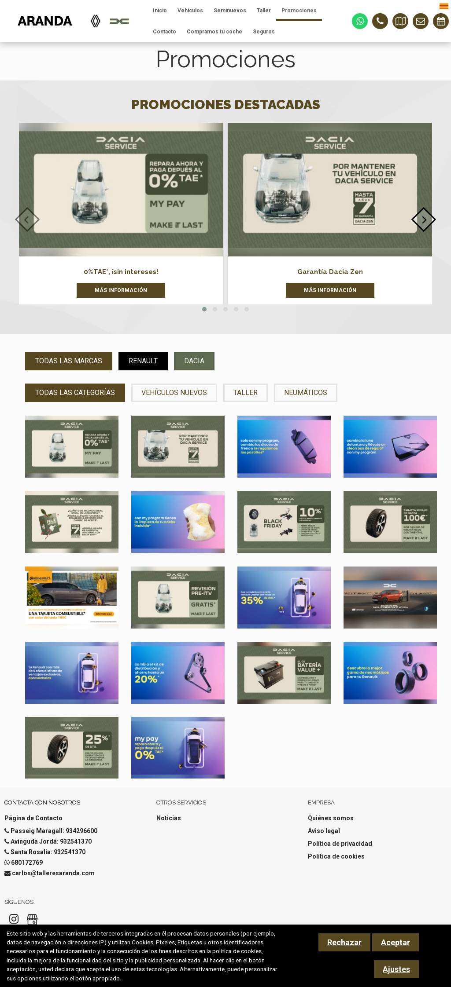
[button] (204, 309)
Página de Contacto (33, 818)
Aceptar (395, 942)
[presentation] (27, 219)
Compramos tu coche (214, 32)
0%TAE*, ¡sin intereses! (121, 272)
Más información (121, 290)
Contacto (164, 32)
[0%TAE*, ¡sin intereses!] (121, 189)
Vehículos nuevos (174, 392)
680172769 (27, 862)
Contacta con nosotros (42, 802)
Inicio (160, 10)
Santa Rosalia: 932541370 (48, 851)
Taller (264, 10)
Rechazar (344, 942)
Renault (143, 361)
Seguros (264, 32)
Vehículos (190, 10)
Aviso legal (324, 830)
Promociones (299, 10)
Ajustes (396, 969)
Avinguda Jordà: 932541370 (51, 841)
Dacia (194, 361)
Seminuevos (230, 10)
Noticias (168, 818)
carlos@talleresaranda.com (53, 873)
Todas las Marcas (68, 361)
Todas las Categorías (75, 392)
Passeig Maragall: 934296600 (54, 830)
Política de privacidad (340, 843)
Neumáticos (305, 392)
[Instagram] (14, 921)
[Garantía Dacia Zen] (330, 189)
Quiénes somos (331, 818)
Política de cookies (336, 856)
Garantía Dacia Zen (330, 272)
